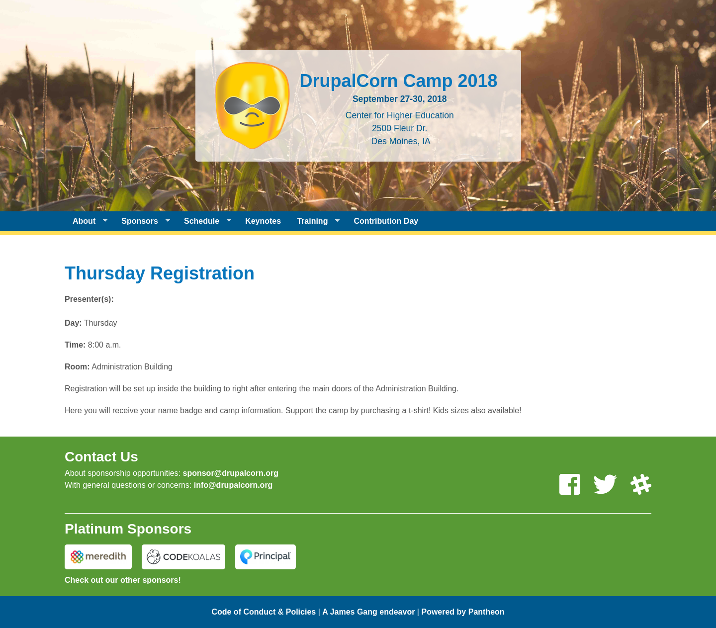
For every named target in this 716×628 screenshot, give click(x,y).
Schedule (203, 221)
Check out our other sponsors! (123, 580)
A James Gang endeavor (368, 612)
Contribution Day (386, 221)
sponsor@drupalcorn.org (230, 473)
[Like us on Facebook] (569, 485)
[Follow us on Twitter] (605, 485)
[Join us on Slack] (640, 485)
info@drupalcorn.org (233, 485)
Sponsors (141, 221)
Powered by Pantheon (462, 612)
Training (314, 221)
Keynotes (263, 221)
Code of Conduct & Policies (263, 612)
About (86, 221)
